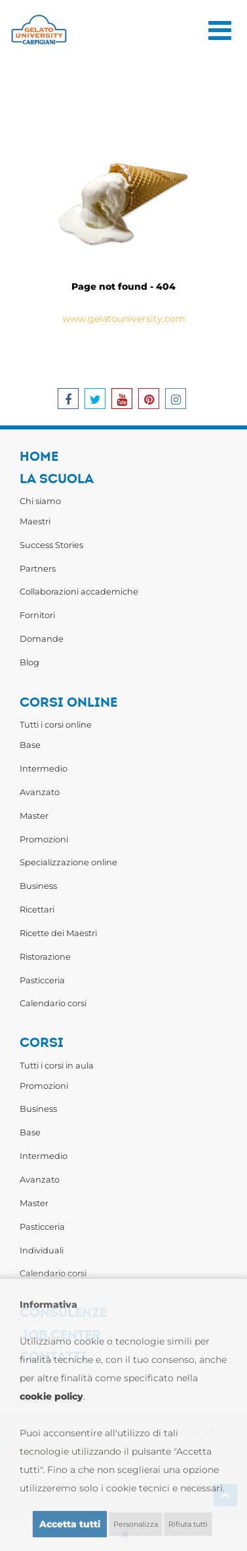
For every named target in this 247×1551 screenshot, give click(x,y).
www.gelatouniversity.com (123, 318)
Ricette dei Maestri (58, 933)
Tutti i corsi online (56, 724)
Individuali (42, 1250)
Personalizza (135, 1524)
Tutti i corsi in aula (57, 1065)
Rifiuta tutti (188, 1524)
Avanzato (40, 792)
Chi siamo (40, 501)
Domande (42, 638)
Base (30, 744)
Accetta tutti (69, 1524)
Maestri (35, 521)
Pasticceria (42, 980)
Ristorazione (45, 956)
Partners (38, 568)
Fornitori (37, 615)
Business (38, 885)
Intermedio (43, 768)
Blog (29, 662)
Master (34, 815)
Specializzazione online (68, 862)
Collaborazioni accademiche (79, 591)
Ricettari (37, 909)
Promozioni (44, 839)
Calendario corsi (53, 1003)
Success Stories (51, 545)
